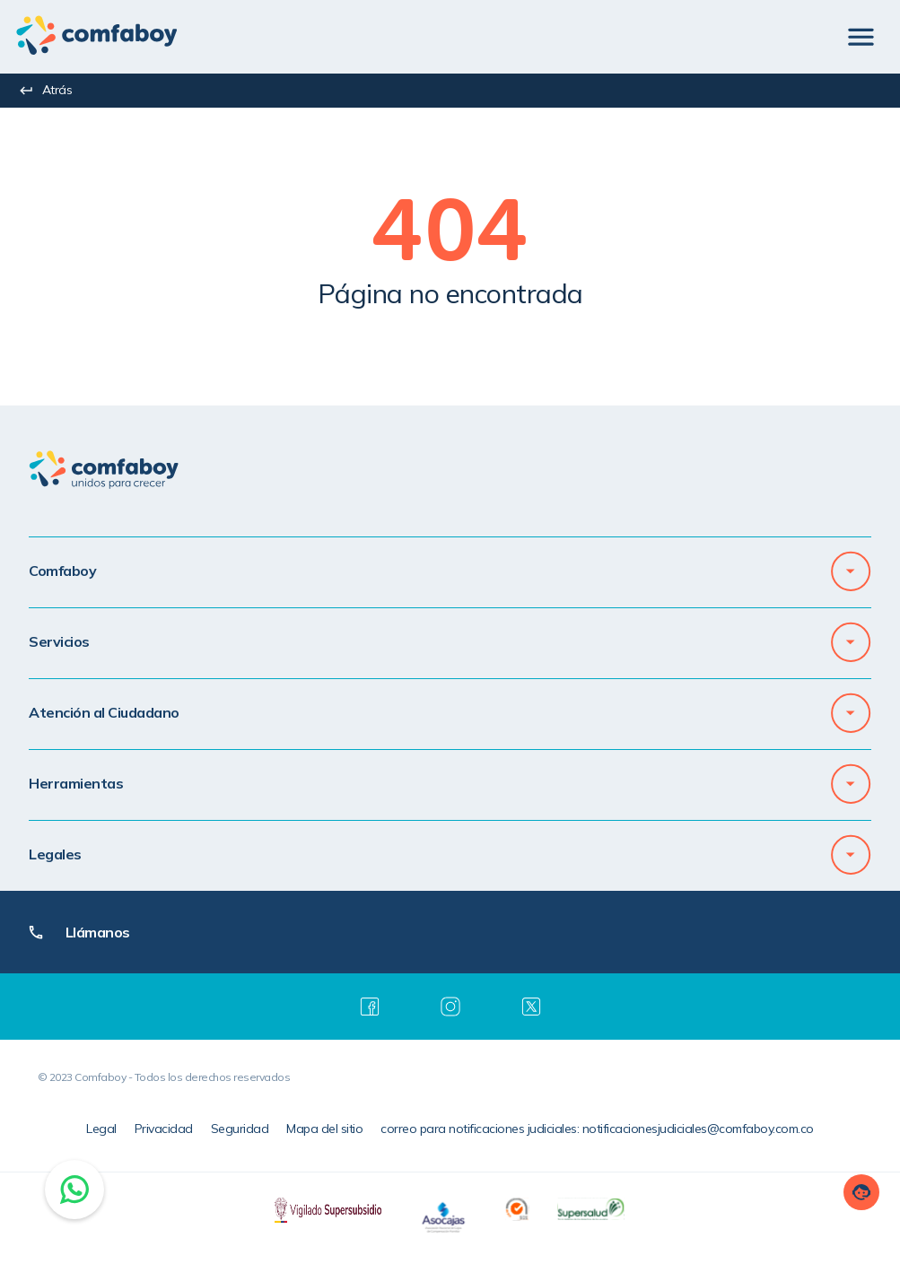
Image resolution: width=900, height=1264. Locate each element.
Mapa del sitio (324, 1128)
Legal (101, 1128)
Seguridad (240, 1128)
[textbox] (450, 238)
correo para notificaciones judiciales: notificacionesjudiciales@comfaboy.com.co (597, 1128)
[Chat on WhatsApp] (74, 1189)
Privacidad (164, 1128)
